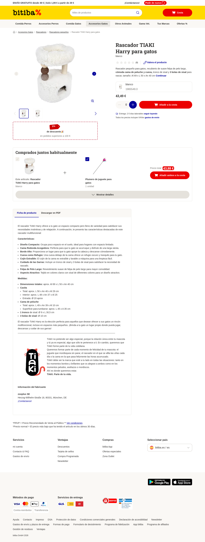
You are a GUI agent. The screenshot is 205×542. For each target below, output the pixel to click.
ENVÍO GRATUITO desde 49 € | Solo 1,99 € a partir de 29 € (43, 3)
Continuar (161, 75)
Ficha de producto (26, 213)
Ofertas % (182, 23)
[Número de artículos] (126, 105)
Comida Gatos (73, 23)
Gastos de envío (21, 456)
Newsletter (63, 461)
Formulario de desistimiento (87, 524)
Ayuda (16, 519)
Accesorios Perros (49, 23)
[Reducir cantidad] (119, 105)
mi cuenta (18, 446)
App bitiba (138, 524)
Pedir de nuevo (155, 3)
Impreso (40, 519)
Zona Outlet (108, 456)
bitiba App (107, 446)
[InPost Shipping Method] (70, 504)
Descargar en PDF (51, 213)
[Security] (109, 501)
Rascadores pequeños (59, 32)
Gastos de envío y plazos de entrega (31, 524)
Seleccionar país (157, 440)
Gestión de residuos (23, 529)
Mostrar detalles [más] (102, 195)
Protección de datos (66, 519)
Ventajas (41, 529)
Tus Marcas (163, 23)
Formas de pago (61, 524)
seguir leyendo (150, 114)
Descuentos (64, 446)
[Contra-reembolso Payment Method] (23, 510)
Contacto (27, 519)
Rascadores (41, 32)
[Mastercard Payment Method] (25, 504)
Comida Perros (23, 23)
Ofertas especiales (111, 451)
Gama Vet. (144, 23)
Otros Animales (123, 23)
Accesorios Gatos (98, 23)
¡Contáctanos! (132, 3)
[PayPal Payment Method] (43, 504)
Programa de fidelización (117, 524)
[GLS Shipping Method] (61, 504)
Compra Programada (68, 456)
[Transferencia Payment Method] (41, 510)
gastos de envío (152, 117)
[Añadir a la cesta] (165, 105)
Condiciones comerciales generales (97, 519)
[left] (16, 74)
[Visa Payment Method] (16, 504)
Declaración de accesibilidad (133, 519)
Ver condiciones (74, 423)
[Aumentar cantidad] (133, 105)
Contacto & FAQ (21, 451)
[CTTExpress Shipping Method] (79, 504)
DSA (50, 519)
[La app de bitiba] (159, 484)
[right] (94, 74)
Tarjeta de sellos (66, 451)
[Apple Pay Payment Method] (34, 504)
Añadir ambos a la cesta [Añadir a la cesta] (171, 175)
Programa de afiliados (158, 524)
